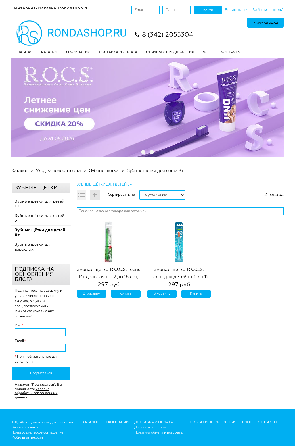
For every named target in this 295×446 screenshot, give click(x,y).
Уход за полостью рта (58, 171)
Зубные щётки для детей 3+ (39, 218)
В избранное (265, 23)
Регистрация (237, 10)
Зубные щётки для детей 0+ (39, 203)
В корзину (91, 293)
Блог (247, 422)
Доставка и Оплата (150, 427)
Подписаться (41, 373)
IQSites (21, 422)
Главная (24, 52)
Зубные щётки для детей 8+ (155, 171)
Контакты (230, 52)
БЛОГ (207, 52)
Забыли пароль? (268, 10)
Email (19, 341)
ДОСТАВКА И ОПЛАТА (118, 52)
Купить (125, 293)
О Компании (116, 422)
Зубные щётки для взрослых (33, 247)
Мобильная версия (27, 437)
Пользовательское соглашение (37, 432)
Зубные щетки (103, 171)
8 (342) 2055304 (167, 35)
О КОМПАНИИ (78, 52)
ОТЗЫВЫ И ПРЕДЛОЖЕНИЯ (170, 52)
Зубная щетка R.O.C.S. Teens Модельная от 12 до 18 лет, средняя (108, 277)
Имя (18, 325)
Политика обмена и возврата (158, 432)
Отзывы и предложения (212, 422)
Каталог (49, 52)
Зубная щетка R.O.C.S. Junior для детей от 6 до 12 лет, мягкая (179, 277)
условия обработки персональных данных (36, 393)
